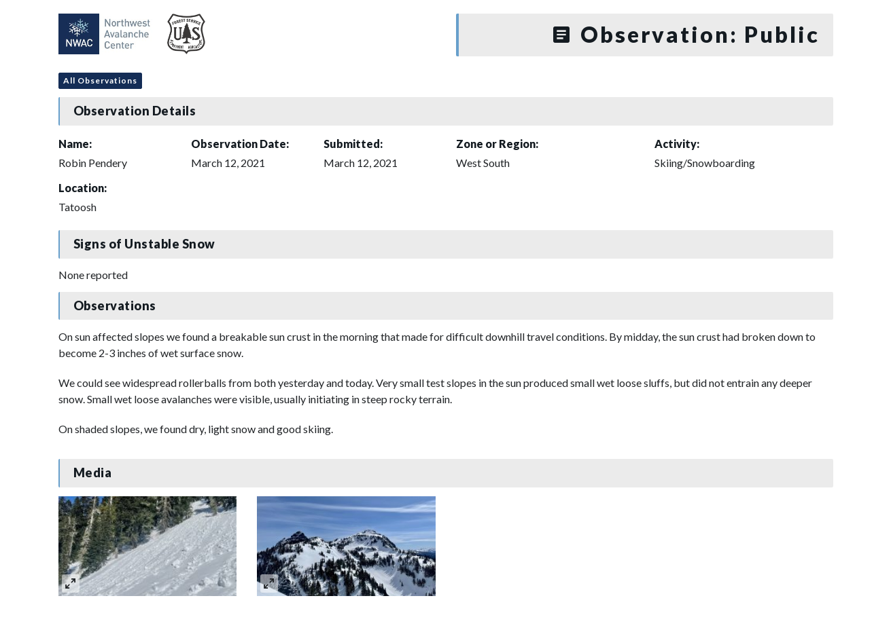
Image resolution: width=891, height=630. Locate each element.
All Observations (100, 80)
